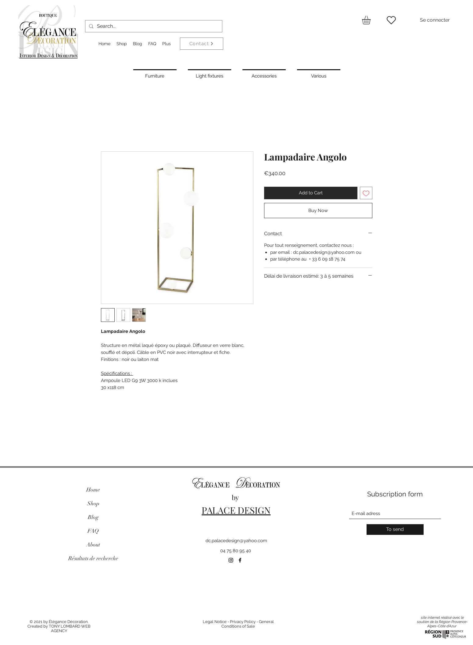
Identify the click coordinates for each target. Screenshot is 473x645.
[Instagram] (231, 560)
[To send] (395, 529)
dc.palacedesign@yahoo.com (236, 540)
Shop (93, 503)
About (93, 544)
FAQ (93, 531)
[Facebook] (240, 560)
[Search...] (153, 26)
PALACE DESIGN (236, 510)
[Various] (318, 75)
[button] (371, 20)
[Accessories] (264, 75)
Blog (93, 517)
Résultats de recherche (93, 558)
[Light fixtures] (209, 75)
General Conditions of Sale (247, 624)
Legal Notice (215, 621)
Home (93, 489)
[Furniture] (155, 75)
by (236, 497)
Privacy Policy (243, 621)
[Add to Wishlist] (366, 193)
